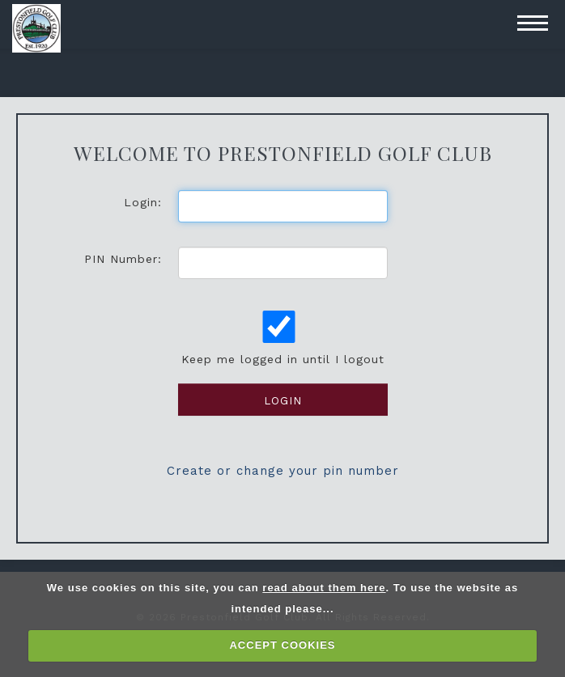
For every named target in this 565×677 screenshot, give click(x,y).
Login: (143, 202)
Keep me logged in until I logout (281, 338)
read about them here (323, 588)
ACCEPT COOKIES (282, 645)
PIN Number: (123, 258)
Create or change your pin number (283, 470)
